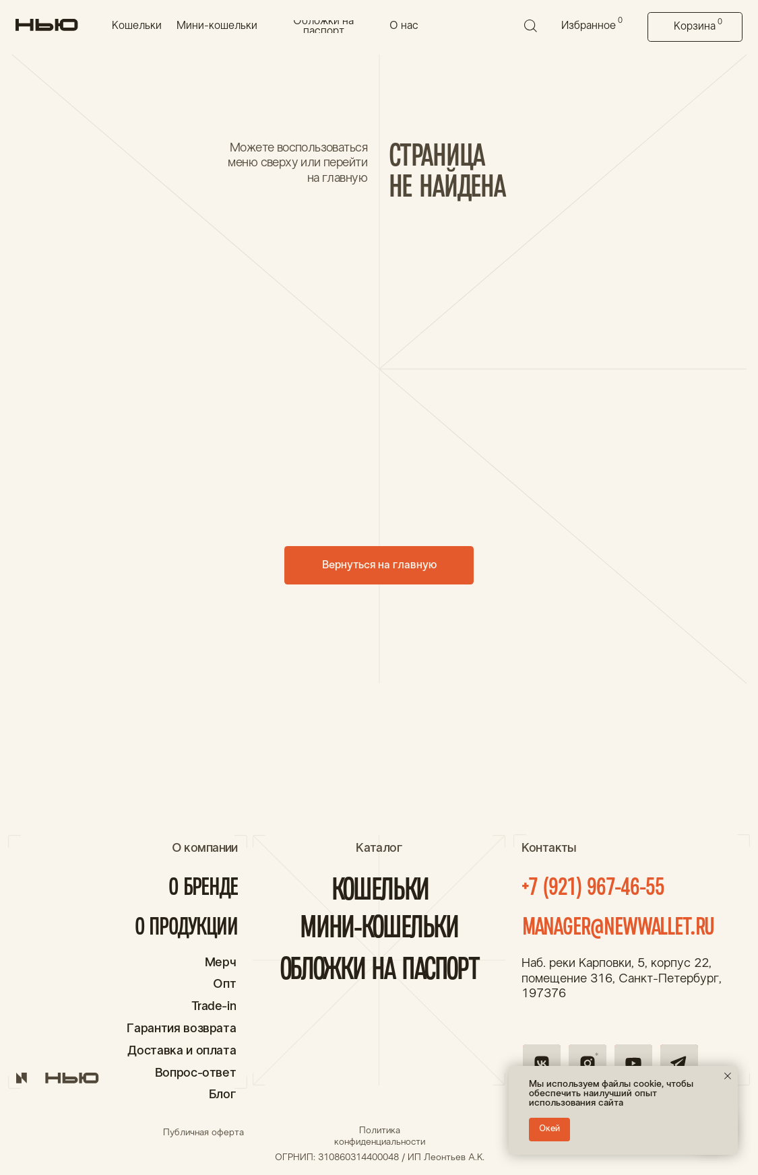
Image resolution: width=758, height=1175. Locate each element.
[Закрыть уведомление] (727, 1076)
